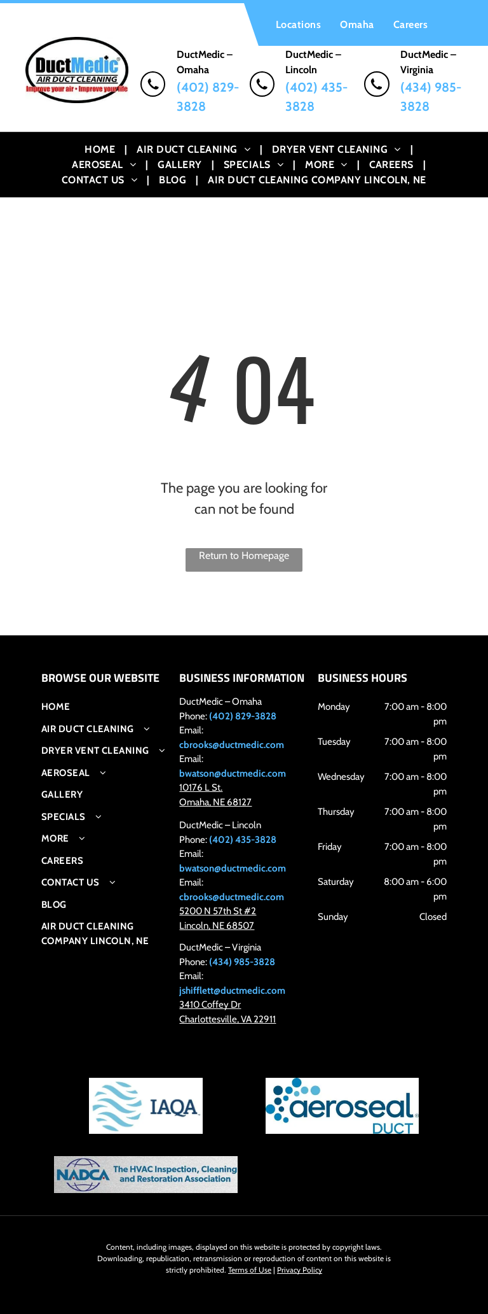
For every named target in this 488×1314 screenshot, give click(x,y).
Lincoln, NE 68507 (216, 925)
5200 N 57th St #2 (217, 911)
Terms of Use (249, 1270)
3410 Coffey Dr (210, 1004)
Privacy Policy (299, 1270)
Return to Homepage (244, 555)
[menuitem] (298, 24)
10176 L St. (200, 787)
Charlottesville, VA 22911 (227, 1019)
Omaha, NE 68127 (215, 802)
